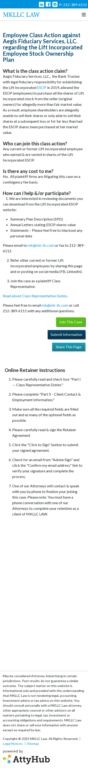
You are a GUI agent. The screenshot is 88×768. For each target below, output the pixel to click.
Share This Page (68, 347)
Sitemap (33, 744)
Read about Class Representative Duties (35, 296)
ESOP (41, 87)
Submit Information (66, 334)
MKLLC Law (21, 14)
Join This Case (70, 322)
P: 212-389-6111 (73, 4)
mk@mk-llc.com (41, 245)
